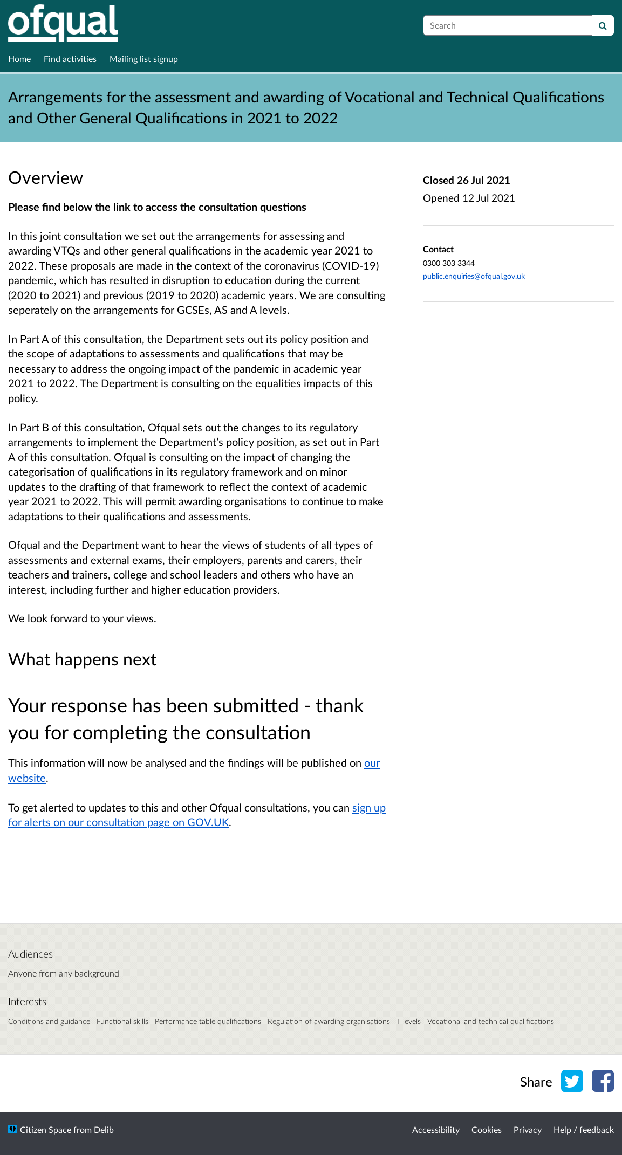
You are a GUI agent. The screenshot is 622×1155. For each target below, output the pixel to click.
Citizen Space (45, 1129)
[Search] (603, 25)
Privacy (528, 1129)
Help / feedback (583, 1129)
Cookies (486, 1129)
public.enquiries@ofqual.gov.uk (474, 275)
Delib (104, 1129)
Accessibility (436, 1129)
